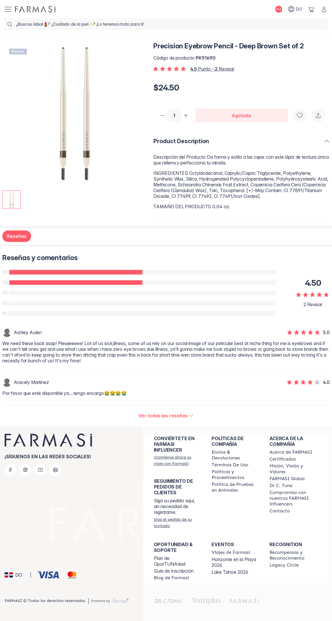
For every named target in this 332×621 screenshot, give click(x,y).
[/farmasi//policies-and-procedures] (235, 474)
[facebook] (10, 470)
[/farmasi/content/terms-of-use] (230, 465)
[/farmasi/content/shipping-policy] (235, 455)
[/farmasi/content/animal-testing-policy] (235, 487)
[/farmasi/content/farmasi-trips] (231, 552)
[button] (17, 574)
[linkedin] (55, 470)
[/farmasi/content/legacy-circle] (284, 565)
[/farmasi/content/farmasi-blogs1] (171, 578)
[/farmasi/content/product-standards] (282, 459)
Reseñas (17, 237)
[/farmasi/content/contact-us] (279, 511)
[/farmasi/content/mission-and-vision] (293, 469)
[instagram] (25, 470)
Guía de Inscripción (174, 571)
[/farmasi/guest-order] (177, 522)
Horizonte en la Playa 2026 (234, 562)
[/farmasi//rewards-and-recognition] (293, 555)
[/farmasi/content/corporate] (287, 479)
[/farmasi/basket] (311, 9)
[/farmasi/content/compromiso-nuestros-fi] (293, 498)
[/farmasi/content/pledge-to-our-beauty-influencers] (280, 486)
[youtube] (40, 470)
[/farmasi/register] (177, 460)
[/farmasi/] (35, 9)
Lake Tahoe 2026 (230, 572)
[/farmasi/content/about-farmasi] (290, 452)
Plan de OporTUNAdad (169, 561)
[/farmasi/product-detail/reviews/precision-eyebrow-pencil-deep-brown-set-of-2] (166, 416)
